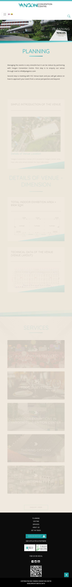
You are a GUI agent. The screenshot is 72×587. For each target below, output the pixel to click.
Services (36, 524)
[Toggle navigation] (5, 14)
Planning (36, 518)
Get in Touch (36, 530)
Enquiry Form (36, 509)
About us (36, 527)
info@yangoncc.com (28, 71)
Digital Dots (40, 584)
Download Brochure (34, 536)
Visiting (36, 521)
